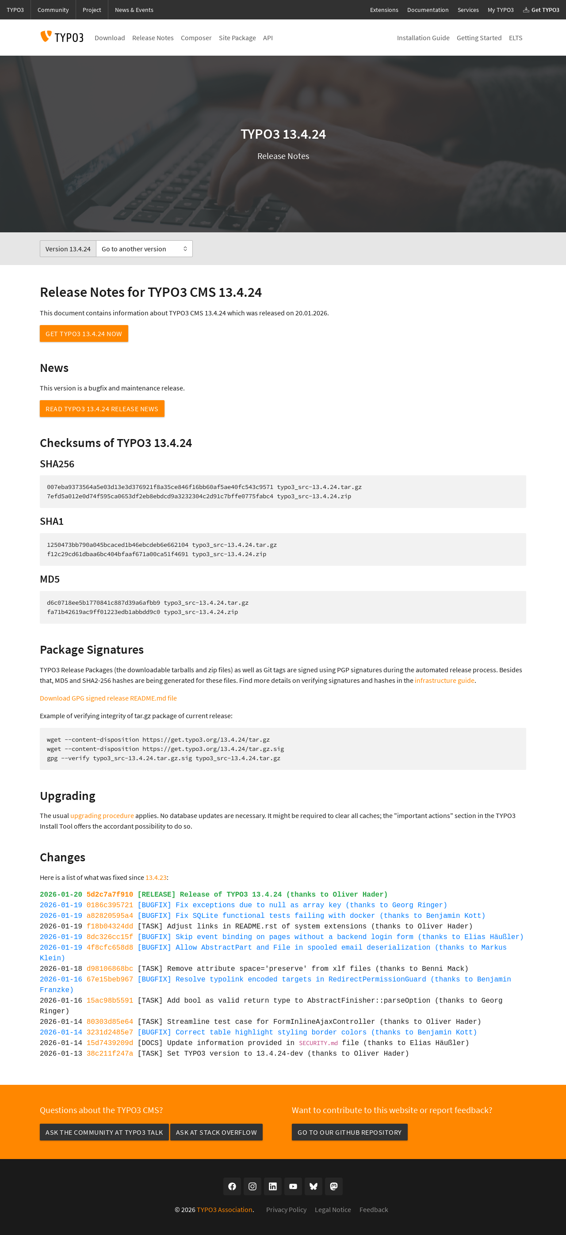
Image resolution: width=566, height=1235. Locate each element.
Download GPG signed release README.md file (108, 697)
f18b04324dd (110, 927)
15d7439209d (110, 1043)
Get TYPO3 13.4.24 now (84, 333)
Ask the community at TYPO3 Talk (104, 1132)
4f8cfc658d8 (110, 948)
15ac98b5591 (110, 1001)
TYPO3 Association (224, 1209)
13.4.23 (156, 877)
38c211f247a (110, 1054)
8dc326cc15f (110, 937)
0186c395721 (110, 905)
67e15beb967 (110, 980)
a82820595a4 (110, 916)
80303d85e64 (110, 1022)
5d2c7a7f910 (110, 895)
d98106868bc (110, 969)
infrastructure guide (444, 680)
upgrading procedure (102, 815)
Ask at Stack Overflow (216, 1132)
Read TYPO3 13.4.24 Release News (102, 408)
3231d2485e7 (110, 1033)
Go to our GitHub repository (350, 1132)
